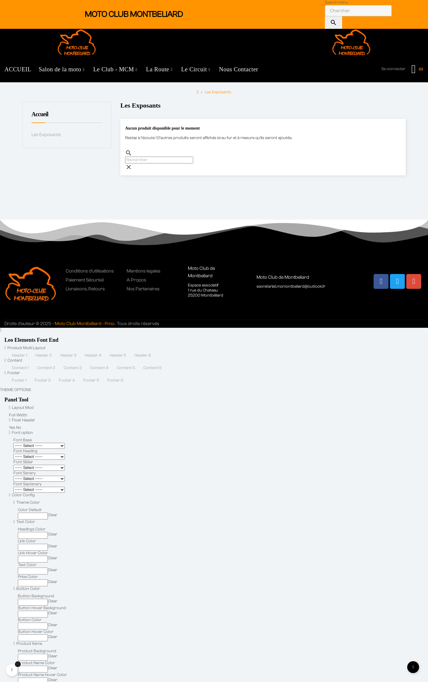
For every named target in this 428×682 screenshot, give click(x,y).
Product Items (27, 643)
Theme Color (26, 502)
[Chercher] (159, 160)
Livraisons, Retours (85, 289)
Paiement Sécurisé (85, 280)
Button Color (26, 588)
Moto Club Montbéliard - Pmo (84, 323)
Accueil (40, 114)
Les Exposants (46, 134)
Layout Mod (21, 407)
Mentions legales (143, 271)
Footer (12, 373)
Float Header (22, 420)
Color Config (22, 495)
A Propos (136, 280)
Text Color (24, 521)
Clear (52, 515)
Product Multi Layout (24, 348)
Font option (21, 432)
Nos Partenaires (143, 289)
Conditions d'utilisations (90, 271)
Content (13, 360)
